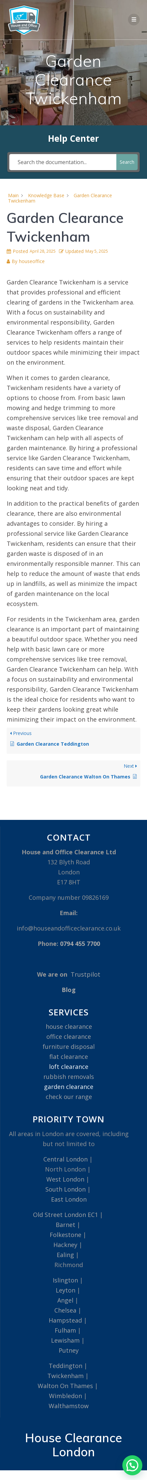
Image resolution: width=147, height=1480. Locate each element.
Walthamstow (69, 1406)
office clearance (68, 1036)
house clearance (69, 1026)
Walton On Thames (65, 1386)
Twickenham (65, 1376)
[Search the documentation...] (62, 162)
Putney (69, 1350)
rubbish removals (68, 1077)
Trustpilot (85, 974)
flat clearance (68, 1057)
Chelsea (65, 1310)
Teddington (65, 1366)
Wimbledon (65, 1396)
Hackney (65, 1245)
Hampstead (65, 1320)
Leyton (65, 1290)
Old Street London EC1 (65, 1215)
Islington (65, 1280)
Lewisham (65, 1340)
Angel (65, 1300)
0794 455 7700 (80, 944)
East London (69, 1199)
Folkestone (65, 1235)
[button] (132, 1465)
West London (65, 1179)
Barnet (65, 1225)
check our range (69, 1097)
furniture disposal (69, 1046)
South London (65, 1189)
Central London (65, 1159)
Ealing (65, 1255)
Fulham (65, 1330)
